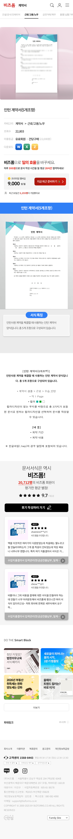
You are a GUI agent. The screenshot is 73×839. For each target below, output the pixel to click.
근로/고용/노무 (36, 123)
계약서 (19, 123)
